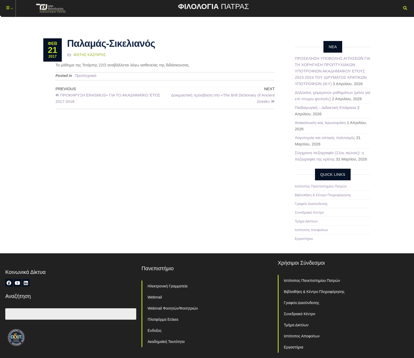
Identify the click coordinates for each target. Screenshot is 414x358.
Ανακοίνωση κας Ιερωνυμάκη (320, 122)
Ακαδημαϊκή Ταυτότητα (166, 341)
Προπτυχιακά (85, 76)
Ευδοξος (155, 330)
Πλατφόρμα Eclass (163, 319)
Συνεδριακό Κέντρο (309, 212)
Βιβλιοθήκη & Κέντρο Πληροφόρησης (323, 195)
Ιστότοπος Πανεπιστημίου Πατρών (321, 186)
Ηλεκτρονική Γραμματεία (167, 286)
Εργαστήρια (304, 239)
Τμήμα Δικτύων (306, 221)
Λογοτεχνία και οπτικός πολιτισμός (325, 137)
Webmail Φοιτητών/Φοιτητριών (173, 308)
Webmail (155, 297)
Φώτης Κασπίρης (90, 55)
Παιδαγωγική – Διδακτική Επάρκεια (325, 107)
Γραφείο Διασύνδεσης (311, 204)
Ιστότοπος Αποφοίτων (311, 230)
